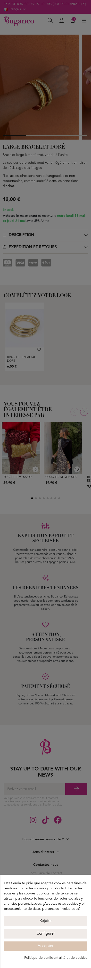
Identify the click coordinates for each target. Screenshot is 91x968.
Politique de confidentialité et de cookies (55, 957)
